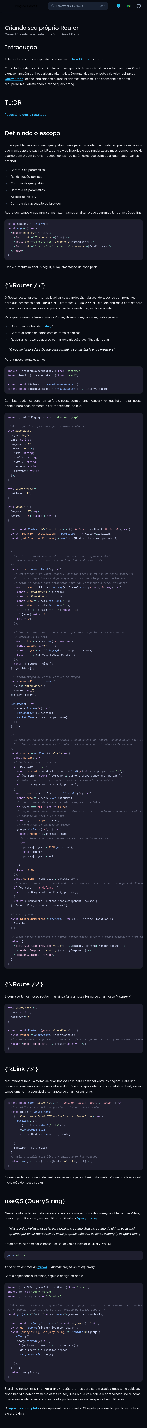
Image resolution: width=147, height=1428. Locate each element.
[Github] (139, 6)
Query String (14, 79)
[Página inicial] (26, 6)
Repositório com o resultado (25, 114)
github (42, 1267)
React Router (81, 59)
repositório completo (23, 1408)
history (47, 326)
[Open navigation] (8, 6)
